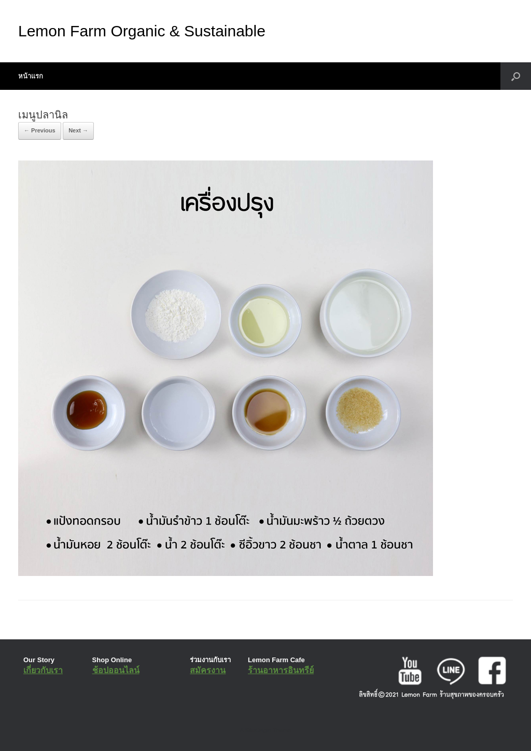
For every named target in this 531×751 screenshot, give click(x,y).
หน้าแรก (30, 76)
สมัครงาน (208, 670)
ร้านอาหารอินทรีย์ (281, 670)
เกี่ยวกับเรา (43, 670)
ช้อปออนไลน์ (115, 670)
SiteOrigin (258, 730)
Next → (78, 130)
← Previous (39, 130)
